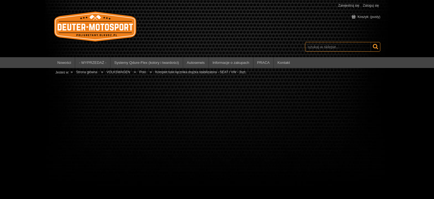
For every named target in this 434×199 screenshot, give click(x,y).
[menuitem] (64, 62)
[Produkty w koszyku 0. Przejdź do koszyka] (366, 17)
